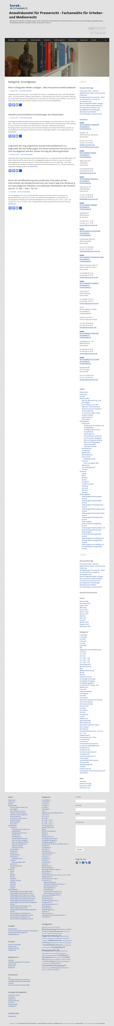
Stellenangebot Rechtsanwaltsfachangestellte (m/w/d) (91, 524)
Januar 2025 (83, 610)
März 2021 (83, 618)
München (85, 490)
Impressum (84, 40)
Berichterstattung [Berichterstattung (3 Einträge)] (50, 929)
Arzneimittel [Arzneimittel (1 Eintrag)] (56, 927)
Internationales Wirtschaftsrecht (17, 932)
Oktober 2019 (84, 622)
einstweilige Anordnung (87, 679)
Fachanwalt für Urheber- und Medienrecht (54, 844)
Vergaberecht (12, 950)
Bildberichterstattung (87, 671)
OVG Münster (84, 729)
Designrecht (11, 999)
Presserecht (86, 423)
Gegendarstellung (85, 691)
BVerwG (82, 675)
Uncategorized (84, 754)
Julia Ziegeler (86, 403)
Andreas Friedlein (87, 415)
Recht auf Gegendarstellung (93, 440)
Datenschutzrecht (86, 677)
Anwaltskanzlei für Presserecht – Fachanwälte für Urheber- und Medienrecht (41, 1023)
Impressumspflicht (90, 444)
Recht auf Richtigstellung (92, 442)
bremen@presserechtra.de (88, 225)
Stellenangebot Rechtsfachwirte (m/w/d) (21, 900)
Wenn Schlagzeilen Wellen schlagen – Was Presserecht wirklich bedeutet (42, 87)
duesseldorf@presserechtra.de (90, 251)
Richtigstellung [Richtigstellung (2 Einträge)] (63, 955)
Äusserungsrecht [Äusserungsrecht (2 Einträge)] (57, 968)
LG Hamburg (84, 714)
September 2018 (85, 626)
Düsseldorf (85, 482)
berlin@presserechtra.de (88, 173)
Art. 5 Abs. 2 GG (85, 662)
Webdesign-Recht (89, 459)
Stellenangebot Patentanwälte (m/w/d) (21, 893)
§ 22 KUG (83, 639)
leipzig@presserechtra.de (88, 327)
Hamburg (85, 486)
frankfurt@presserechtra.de (89, 277)
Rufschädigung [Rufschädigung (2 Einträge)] (47, 957)
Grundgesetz (84, 693)
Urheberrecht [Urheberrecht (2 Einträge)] (56, 963)
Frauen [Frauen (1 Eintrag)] (44, 933)
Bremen (84, 480)
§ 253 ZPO (83, 641)
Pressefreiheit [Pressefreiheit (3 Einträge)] (58, 947)
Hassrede (83, 696)
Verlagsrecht (86, 451)
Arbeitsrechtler (12, 929)
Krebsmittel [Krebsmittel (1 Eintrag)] (66, 938)
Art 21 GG (83, 654)
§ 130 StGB (83, 637)
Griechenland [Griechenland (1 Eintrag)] (65, 936)
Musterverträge (12, 1004)
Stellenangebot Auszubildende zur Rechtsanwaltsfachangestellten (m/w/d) (93, 540)
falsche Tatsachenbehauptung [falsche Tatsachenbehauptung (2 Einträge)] (53, 931)
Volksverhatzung (85, 769)
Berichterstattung (85, 666)
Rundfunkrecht (87, 448)
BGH (81, 668)
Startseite (11, 40)
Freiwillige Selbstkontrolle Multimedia (19, 981)
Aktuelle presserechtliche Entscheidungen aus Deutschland (35, 114)
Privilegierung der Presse (92, 430)
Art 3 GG (82, 656)
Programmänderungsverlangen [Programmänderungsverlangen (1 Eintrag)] (49, 955)
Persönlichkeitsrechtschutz (93, 436)
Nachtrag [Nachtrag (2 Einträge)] (47, 942)
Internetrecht (86, 457)
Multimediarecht (87, 455)
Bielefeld (84, 478)
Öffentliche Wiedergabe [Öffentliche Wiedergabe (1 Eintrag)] (54, 969)
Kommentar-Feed (85, 786)
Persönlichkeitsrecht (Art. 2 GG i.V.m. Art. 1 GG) (55, 875)
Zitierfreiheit (84, 773)
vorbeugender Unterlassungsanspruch (92, 771)
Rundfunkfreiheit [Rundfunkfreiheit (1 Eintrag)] (57, 957)
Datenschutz (72, 40)
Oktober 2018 (84, 624)
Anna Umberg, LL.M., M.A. (90, 405)
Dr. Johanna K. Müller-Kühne (91, 413)
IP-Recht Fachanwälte (14, 944)
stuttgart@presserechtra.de (89, 380)
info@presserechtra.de (87, 145)
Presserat (11, 983)
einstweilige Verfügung (87, 681)
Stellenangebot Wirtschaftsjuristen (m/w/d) (22, 897)
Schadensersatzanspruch (88, 752)
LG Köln (82, 716)
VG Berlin (83, 767)
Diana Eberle (86, 419)
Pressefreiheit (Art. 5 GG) (88, 737)
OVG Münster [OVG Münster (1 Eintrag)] (54, 942)
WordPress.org (85, 788)
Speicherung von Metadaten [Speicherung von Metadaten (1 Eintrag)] (54, 959)
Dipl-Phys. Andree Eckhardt (91, 407)
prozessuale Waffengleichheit (89, 746)
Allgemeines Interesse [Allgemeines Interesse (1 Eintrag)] (47, 927)
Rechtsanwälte (35, 40)
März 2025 (83, 608)
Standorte (47, 40)
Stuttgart (85, 492)
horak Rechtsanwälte (25, 91)
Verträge (85, 469)
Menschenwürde (85, 723)
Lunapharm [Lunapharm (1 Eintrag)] (45, 940)
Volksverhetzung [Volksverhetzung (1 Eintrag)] (46, 967)
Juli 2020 (82, 620)
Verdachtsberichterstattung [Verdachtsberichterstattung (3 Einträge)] (54, 965)
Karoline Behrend (87, 411)
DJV (9, 978)
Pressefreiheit (88, 432)
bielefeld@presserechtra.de (89, 199)
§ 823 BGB (83, 645)
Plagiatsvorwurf (85, 735)
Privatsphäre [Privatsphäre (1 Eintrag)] (62, 953)
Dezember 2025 (85, 603)
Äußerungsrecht (89, 434)
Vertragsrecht (12, 1006)
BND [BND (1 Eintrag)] (65, 929)
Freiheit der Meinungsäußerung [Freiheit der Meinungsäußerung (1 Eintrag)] (55, 933)
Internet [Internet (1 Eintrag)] (44, 938)
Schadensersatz (85, 750)
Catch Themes (101, 1023)
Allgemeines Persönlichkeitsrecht (90, 650)
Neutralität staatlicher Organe (89, 725)
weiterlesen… (57, 101)
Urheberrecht (12, 1016)
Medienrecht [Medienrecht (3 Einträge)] (55, 940)
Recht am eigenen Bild (91, 463)
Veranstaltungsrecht (88, 467)
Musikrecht (11, 967)
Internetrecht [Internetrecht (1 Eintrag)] (59, 938)
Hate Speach (84, 698)
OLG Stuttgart (84, 727)
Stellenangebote (59, 40)
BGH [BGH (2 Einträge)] (60, 929)
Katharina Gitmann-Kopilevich (91, 409)
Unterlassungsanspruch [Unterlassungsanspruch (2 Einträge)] (51, 961)
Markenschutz (12, 946)
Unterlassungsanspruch (88, 756)
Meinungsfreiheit (85, 721)
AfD (81, 648)
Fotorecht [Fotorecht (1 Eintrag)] (66, 931)
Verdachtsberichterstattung (89, 760)
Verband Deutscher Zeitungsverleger (19, 985)
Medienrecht (86, 453)
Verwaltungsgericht (86, 764)
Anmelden (83, 781)
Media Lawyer (12, 964)
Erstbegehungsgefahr (87, 683)
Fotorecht (85, 461)
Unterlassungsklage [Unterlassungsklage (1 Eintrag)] (65, 961)
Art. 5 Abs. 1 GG (85, 660)
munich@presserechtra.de (88, 353)
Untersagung (84, 758)
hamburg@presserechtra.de (89, 303)
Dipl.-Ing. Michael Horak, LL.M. (91, 400)
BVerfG (82, 673)
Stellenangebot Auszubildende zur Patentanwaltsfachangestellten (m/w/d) (93, 547)
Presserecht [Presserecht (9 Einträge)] (50, 950)
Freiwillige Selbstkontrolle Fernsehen (19, 962)
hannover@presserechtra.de (89, 147)
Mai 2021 (83, 616)
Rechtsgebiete (22, 40)
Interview (83, 708)
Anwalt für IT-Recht (14, 995)
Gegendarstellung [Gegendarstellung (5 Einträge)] (51, 935)
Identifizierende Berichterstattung (91, 700)
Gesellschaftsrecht (13, 1000)
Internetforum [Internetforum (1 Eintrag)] (51, 938)
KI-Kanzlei (11, 1002)
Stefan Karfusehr (87, 417)
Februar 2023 (84, 612)
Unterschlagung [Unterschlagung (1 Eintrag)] (46, 963)
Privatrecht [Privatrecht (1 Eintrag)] (55, 953)
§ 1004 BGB (83, 635)
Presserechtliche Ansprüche (89, 744)
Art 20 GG (83, 652)
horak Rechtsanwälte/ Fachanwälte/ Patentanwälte (23, 931)
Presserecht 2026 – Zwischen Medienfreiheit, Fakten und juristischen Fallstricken (92, 93)
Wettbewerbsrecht (13, 934)
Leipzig (84, 473)
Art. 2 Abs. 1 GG (85, 658)
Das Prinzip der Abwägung (92, 438)
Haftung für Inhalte (90, 446)
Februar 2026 (84, 601)
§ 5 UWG (82, 643)
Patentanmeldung (13, 948)
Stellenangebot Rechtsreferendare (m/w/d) (22, 898)
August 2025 (84, 605)
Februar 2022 (84, 614)
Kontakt (93, 40)
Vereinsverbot (84, 762)
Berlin (84, 476)
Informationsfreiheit (86, 702)
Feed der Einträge (85, 784)
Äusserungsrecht (85, 664)
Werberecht (86, 465)
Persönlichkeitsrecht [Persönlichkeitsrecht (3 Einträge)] (52, 945)
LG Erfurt (83, 712)
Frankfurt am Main (88, 484)
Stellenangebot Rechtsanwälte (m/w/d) (21, 891)
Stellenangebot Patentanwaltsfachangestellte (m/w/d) (91, 534)
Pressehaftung (84, 739)
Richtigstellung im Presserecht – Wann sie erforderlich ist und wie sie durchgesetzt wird (92, 99)
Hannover (85, 488)
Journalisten (84, 710)
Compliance (11, 997)
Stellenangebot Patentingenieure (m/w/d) (22, 895)
